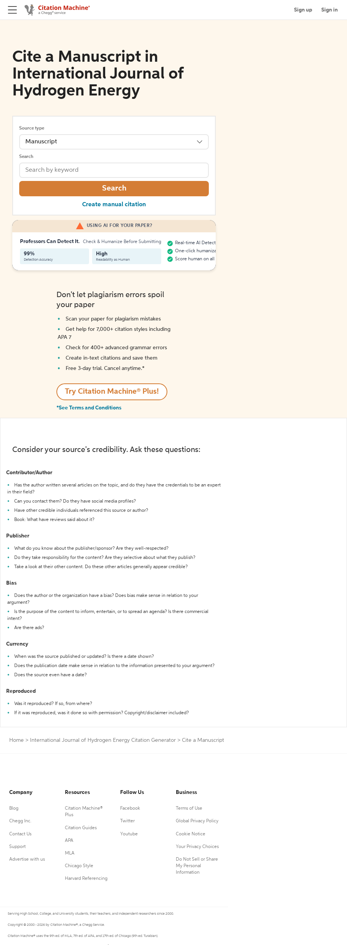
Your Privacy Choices (197, 847)
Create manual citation (114, 205)
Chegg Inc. (20, 821)
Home (16, 740)
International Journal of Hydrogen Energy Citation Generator (103, 740)
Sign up (303, 10)
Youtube (129, 834)
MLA (69, 853)
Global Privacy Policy (197, 821)
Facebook (130, 808)
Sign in (329, 10)
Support (17, 847)
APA (69, 840)
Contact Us (20, 834)
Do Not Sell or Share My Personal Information (197, 866)
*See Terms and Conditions (88, 408)
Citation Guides (81, 828)
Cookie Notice (190, 834)
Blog (13, 808)
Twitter (127, 821)
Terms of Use (189, 808)
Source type (31, 128)
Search (26, 156)
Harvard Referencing (86, 878)
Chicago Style (79, 866)
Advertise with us (27, 859)
